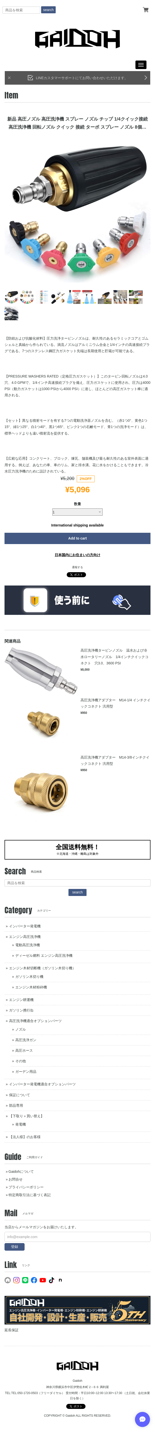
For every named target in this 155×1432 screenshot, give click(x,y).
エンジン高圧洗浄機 (25, 937)
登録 (14, 1247)
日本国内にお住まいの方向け (77, 555)
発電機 (20, 1124)
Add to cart (77, 538)
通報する (77, 567)
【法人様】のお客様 (25, 1137)
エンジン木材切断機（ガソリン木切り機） (42, 968)
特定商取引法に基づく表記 (30, 1195)
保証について (19, 1095)
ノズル (20, 1029)
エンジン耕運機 (21, 1000)
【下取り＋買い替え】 (26, 1116)
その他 (20, 1061)
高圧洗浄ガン (25, 1040)
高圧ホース (24, 1050)
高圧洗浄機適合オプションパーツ (35, 1021)
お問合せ (16, 1179)
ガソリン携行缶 (21, 1010)
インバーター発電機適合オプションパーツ (42, 1084)
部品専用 (16, 1105)
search (48, 10)
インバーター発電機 (25, 926)
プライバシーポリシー (26, 1187)
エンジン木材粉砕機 (31, 987)
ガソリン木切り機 (29, 977)
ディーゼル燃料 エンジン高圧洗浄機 (43, 955)
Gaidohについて (21, 1172)
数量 (77, 504)
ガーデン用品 (25, 1072)
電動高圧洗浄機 (27, 945)
